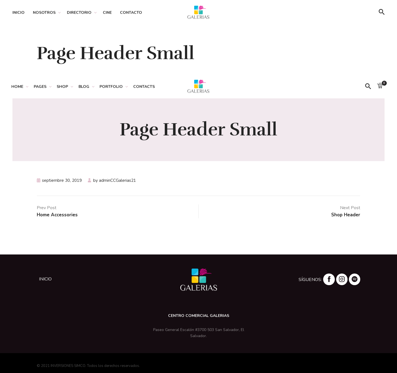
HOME (18, 86)
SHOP (65, 86)
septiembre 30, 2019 (62, 180)
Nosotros (44, 12)
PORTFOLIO (116, 86)
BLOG (87, 86)
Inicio (18, 12)
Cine (107, 12)
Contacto (131, 12)
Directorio (79, 12)
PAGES (42, 86)
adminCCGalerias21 (117, 180)
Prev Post (46, 208)
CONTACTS (150, 86)
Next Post (350, 208)
